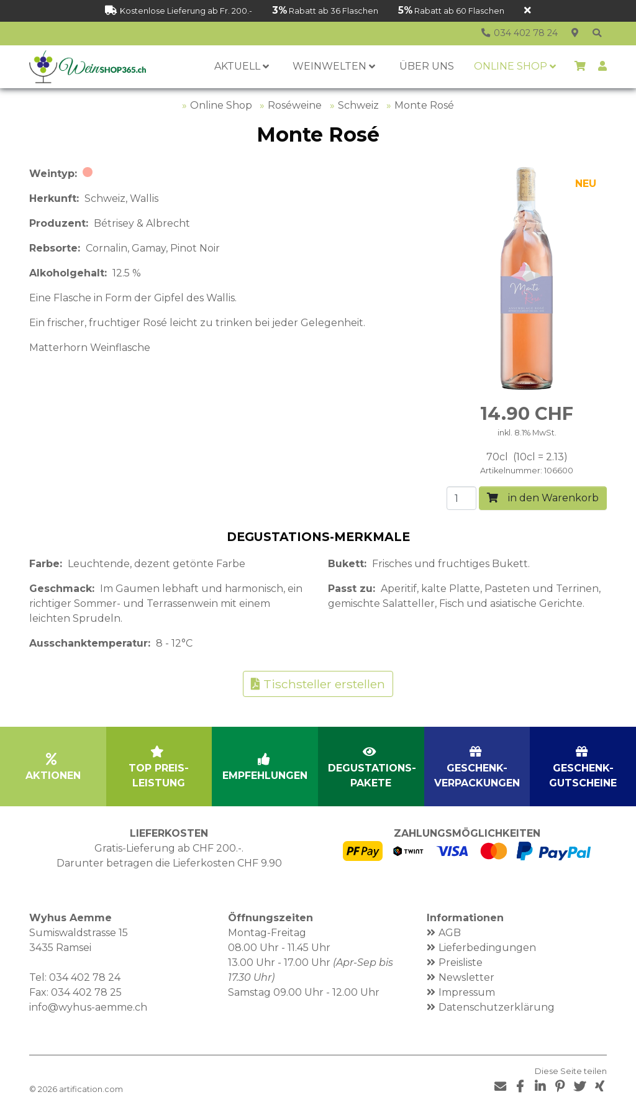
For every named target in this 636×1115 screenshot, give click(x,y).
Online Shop (221, 105)
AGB (449, 933)
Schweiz (358, 105)
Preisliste (460, 962)
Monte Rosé (424, 105)
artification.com (91, 1089)
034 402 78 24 (84, 977)
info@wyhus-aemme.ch (88, 1007)
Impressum (466, 992)
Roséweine (295, 105)
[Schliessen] (527, 11)
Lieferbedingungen (487, 947)
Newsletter (466, 977)
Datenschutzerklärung (496, 1007)
